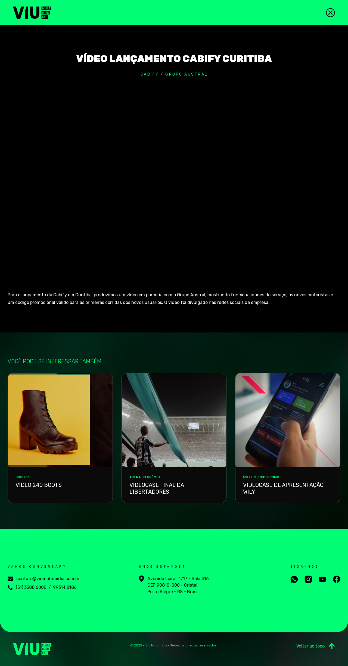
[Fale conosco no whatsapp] (294, 579)
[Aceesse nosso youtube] (322, 579)
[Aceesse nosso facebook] (336, 579)
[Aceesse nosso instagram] (308, 579)
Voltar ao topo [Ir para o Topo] (315, 646)
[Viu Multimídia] (32, 13)
